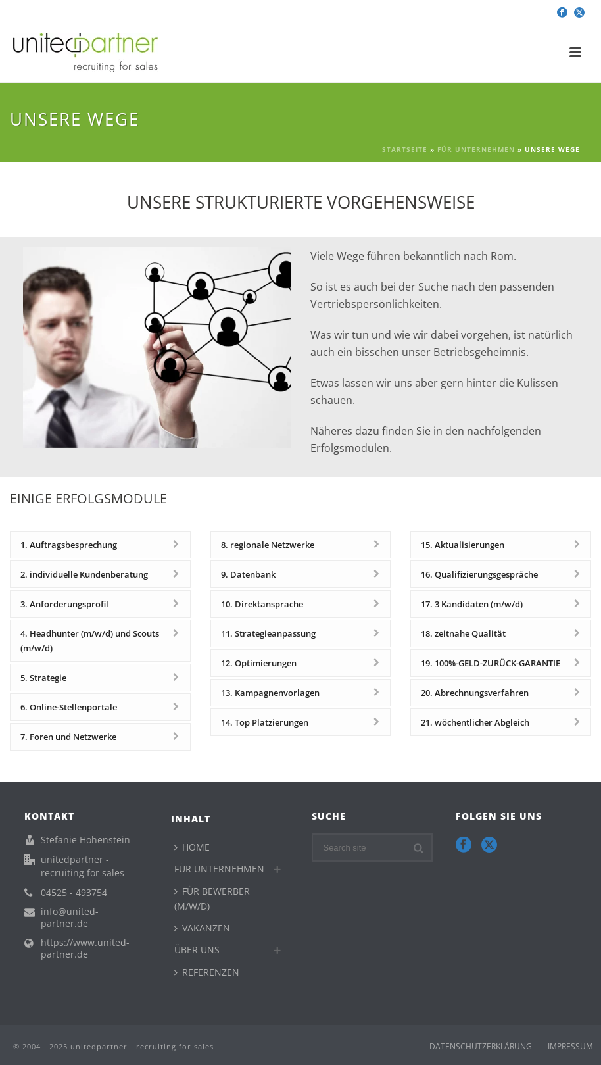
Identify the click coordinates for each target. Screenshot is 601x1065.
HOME (192, 847)
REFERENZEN (206, 972)
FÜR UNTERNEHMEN (476, 149)
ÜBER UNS (197, 949)
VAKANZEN (202, 928)
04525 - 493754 (74, 893)
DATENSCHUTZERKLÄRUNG (480, 1046)
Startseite (404, 149)
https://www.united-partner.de (85, 948)
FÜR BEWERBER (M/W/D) (212, 898)
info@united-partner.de (70, 917)
